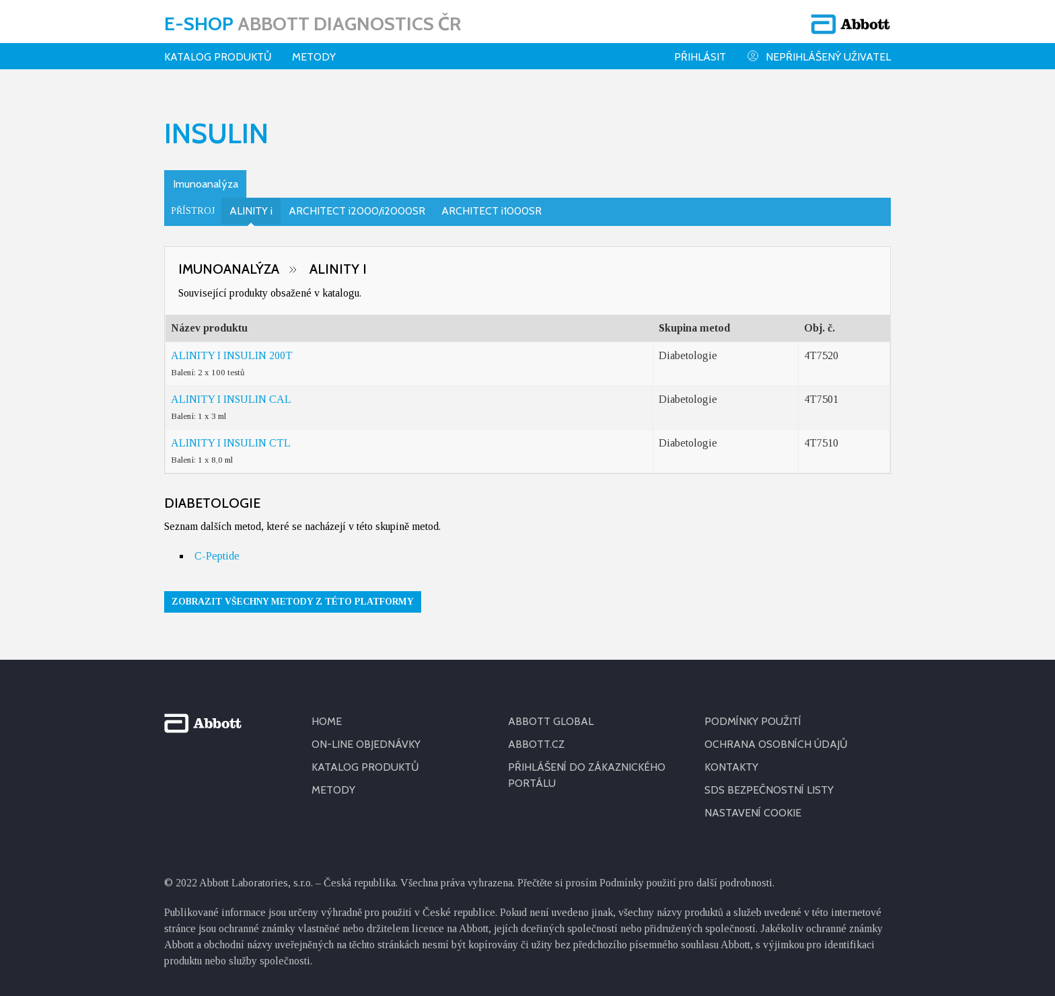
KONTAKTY (731, 767)
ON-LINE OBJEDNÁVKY (366, 744)
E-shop (312, 23)
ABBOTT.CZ (536, 744)
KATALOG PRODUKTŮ (365, 767)
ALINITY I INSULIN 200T (232, 355)
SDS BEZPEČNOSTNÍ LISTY (769, 789)
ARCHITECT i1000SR (491, 210)
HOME (327, 721)
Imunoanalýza (205, 184)
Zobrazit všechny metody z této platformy (293, 602)
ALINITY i (250, 210)
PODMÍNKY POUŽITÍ (752, 721)
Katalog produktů (218, 56)
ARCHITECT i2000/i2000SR (357, 210)
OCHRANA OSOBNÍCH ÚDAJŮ (776, 744)
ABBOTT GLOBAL (550, 721)
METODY (333, 789)
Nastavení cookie (752, 812)
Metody (314, 56)
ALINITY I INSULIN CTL (231, 443)
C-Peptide (217, 556)
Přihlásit (700, 56)
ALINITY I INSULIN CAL (231, 399)
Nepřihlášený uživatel (818, 56)
